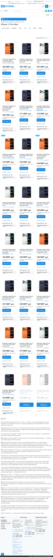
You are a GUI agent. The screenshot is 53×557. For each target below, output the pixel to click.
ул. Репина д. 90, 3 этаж (40, 3)
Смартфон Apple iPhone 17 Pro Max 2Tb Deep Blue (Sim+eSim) (9, 392)
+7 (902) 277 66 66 (18, 531)
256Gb (40, 28)
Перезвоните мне (48, 1)
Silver (20, 28)
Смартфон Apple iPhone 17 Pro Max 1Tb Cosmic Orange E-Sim (26, 392)
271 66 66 (31, 3)
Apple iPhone (13, 22)
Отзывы (3, 527)
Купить (8, 73)
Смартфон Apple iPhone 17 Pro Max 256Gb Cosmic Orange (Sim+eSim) (9, 108)
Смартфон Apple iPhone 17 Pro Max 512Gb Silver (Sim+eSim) (9, 251)
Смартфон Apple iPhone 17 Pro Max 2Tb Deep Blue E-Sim (43, 298)
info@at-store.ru (30, 1)
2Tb (25, 28)
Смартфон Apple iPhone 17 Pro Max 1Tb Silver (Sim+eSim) (26, 298)
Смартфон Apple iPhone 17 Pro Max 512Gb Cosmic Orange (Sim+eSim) (43, 156)
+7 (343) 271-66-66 (30, 527)
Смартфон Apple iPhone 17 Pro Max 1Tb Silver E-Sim (26, 251)
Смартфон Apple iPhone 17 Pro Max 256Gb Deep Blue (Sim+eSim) (26, 107)
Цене (46, 38)
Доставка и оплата (6, 523)
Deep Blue (14, 28)
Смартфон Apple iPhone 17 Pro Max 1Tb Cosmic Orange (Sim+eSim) (43, 251)
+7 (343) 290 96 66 (12, 3)
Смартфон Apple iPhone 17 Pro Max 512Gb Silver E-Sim (9, 204)
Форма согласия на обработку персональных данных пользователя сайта (17, 546)
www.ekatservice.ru (40, 533)
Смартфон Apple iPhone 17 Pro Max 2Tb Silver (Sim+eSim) (43, 345)
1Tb (29, 28)
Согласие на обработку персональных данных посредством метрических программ (17, 552)
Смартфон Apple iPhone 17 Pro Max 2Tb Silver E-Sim (43, 392)
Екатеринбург (4, 1)
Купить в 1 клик (7, 77)
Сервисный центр (39, 1)
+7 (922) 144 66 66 (30, 529)
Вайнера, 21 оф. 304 (20, 3)
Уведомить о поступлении (26, 405)
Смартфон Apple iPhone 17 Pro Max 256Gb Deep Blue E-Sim (26, 60)
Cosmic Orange (5, 28)
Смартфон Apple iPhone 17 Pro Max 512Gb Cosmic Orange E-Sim (9, 156)
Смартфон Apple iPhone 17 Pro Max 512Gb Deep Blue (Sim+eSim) (26, 204)
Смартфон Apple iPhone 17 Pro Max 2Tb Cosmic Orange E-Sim (9, 345)
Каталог (7, 22)
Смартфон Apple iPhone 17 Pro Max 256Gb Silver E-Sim (43, 60)
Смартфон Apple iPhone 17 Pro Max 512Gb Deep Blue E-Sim (26, 156)
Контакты (3, 528)
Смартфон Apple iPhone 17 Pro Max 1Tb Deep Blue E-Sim (43, 204)
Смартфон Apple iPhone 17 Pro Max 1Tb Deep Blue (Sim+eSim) (9, 298)
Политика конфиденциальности (17, 541)
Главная (3, 22)
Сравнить (15, 42)
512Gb (34, 28)
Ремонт (3, 525)
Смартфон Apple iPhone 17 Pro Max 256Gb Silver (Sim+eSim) (43, 107)
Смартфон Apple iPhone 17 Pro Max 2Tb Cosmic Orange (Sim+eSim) (26, 345)
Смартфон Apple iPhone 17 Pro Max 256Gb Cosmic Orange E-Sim (9, 60)
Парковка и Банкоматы (4, 521)
